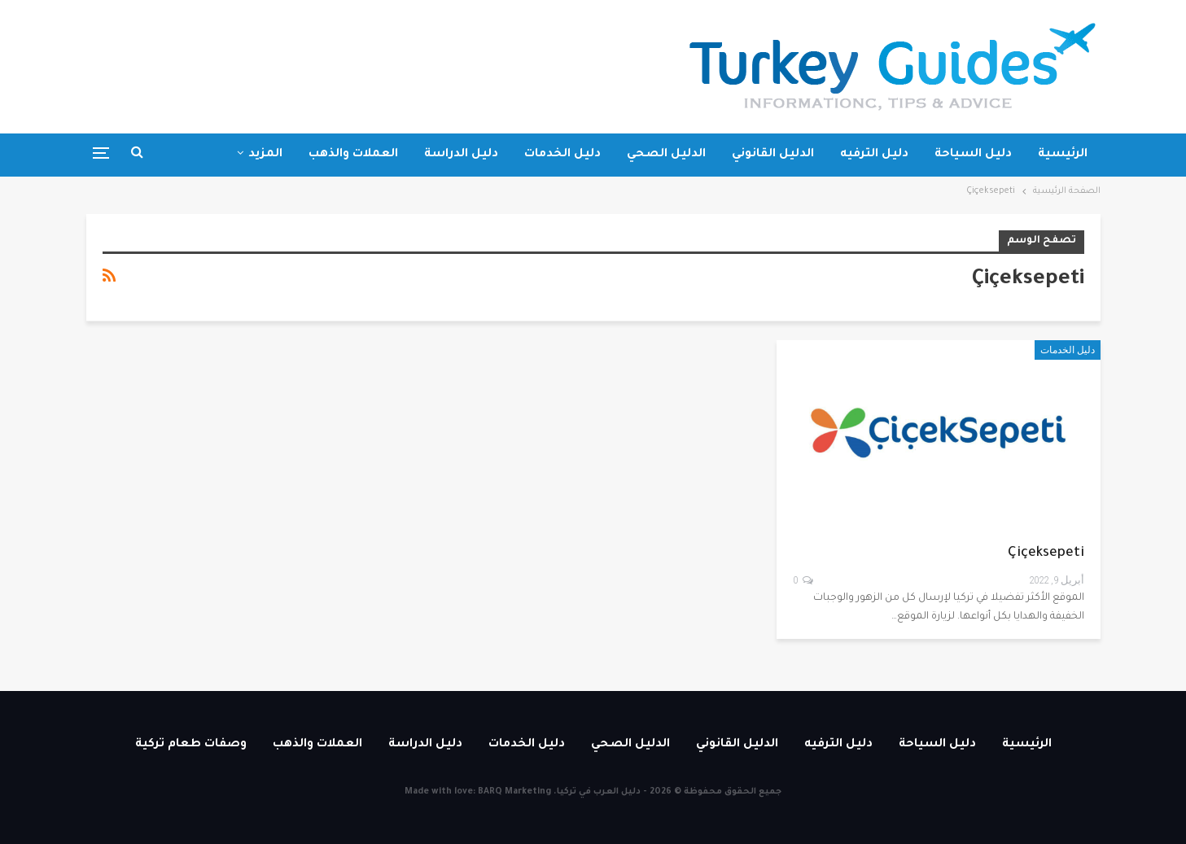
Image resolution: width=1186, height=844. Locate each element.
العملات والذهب (353, 154)
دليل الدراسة (461, 154)
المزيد (265, 154)
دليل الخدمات (562, 154)
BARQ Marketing (514, 792)
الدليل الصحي (666, 154)
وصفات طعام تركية (191, 744)
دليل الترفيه (874, 154)
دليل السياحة (973, 154)
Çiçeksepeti (1046, 554)
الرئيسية (1063, 154)
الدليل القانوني (773, 154)
